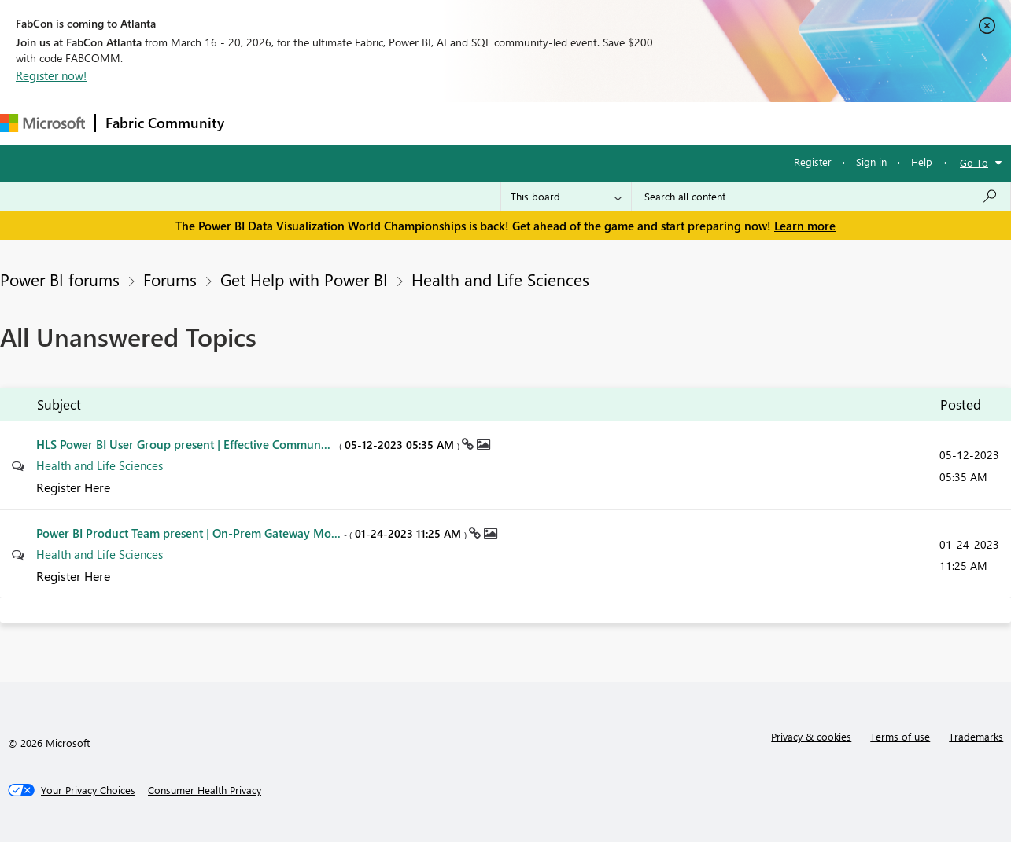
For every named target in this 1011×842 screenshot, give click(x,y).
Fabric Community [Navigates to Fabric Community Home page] (164, 122)
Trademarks (976, 736)
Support (661, 123)
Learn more (805, 225)
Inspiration (329, 123)
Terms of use (900, 736)
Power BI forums (60, 279)
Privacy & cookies (811, 736)
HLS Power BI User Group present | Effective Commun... (249, 444)
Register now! (51, 75)
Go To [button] (974, 162)
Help (921, 161)
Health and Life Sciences (500, 279)
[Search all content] (821, 196)
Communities (463, 123)
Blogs (534, 123)
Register (813, 161)
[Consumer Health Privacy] (204, 790)
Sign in (871, 161)
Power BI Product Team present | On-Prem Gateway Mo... (252, 533)
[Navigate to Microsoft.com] (42, 123)
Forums (260, 123)
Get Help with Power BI (304, 279)
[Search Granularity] (566, 196)
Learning (594, 123)
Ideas (394, 123)
